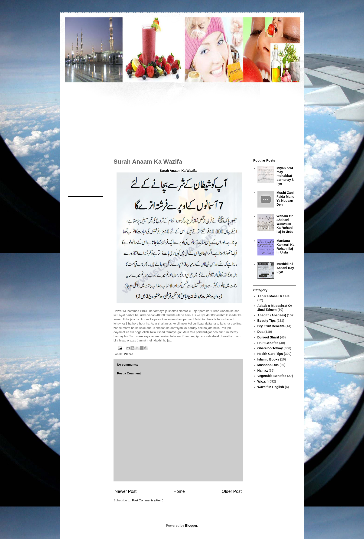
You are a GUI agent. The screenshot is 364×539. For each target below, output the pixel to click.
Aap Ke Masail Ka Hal (273, 296)
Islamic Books (268, 359)
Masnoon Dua (268, 365)
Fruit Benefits (267, 343)
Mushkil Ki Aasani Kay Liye (285, 268)
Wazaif (128, 354)
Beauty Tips (266, 320)
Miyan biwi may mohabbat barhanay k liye (285, 175)
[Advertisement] (182, 117)
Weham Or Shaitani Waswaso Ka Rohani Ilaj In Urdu (284, 224)
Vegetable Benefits (271, 376)
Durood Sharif (268, 337)
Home (179, 491)
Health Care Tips (270, 354)
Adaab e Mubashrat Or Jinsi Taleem (274, 308)
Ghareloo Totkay (270, 348)
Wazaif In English (270, 387)
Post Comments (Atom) (147, 500)
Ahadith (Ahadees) (271, 315)
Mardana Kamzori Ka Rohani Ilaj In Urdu (285, 246)
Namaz (262, 370)
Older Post (232, 491)
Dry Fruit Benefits (271, 326)
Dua (260, 332)
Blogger (191, 525)
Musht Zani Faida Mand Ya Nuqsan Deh (285, 198)
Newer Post (125, 491)
